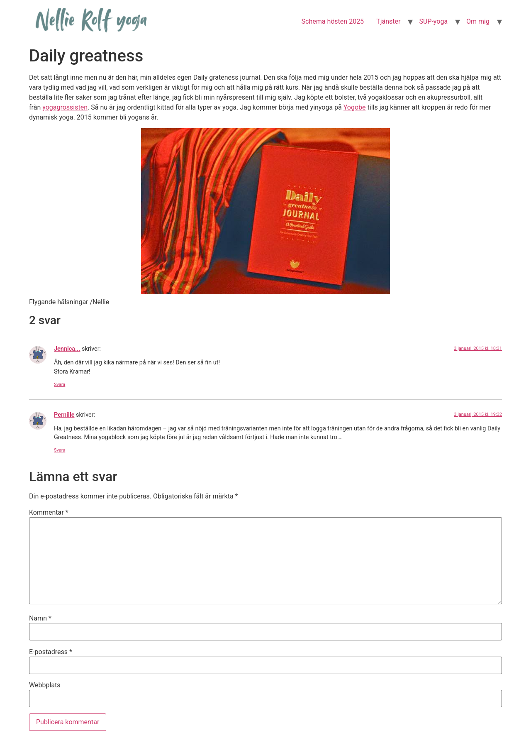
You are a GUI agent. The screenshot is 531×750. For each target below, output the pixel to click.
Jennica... (67, 348)
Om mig (478, 21)
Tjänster (388, 21)
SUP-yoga (433, 21)
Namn (40, 618)
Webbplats (44, 685)
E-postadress (50, 652)
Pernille (64, 414)
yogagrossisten (65, 107)
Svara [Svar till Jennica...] (59, 384)
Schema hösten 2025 (333, 21)
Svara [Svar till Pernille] (59, 450)
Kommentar (48, 512)
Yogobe (354, 107)
